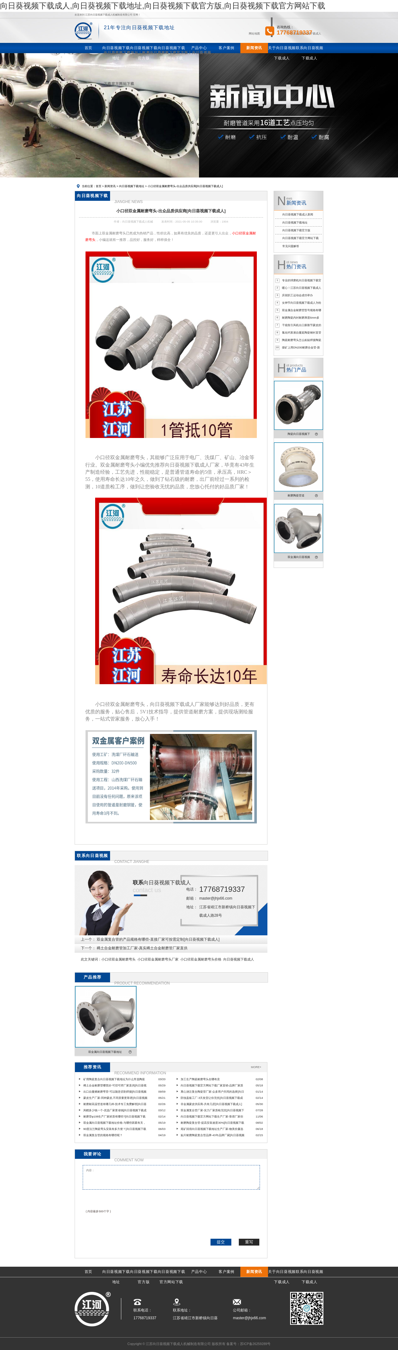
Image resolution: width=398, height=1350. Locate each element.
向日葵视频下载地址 (131, 186)
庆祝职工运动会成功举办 (297, 295)
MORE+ (256, 1067)
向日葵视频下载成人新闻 (297, 214)
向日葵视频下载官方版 (296, 230)
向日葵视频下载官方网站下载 (300, 238)
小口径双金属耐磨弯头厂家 (157, 959)
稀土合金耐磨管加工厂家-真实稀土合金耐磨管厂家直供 (142, 948)
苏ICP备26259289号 (255, 1344)
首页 (98, 186)
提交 (221, 1242)
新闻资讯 (110, 186)
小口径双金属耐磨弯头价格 (200, 959)
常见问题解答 (290, 246)
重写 (249, 1242)
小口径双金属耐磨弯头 (118, 959)
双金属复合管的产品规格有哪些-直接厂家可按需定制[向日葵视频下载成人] (158, 939)
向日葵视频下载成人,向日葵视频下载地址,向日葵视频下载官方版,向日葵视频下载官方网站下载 (162, 5)
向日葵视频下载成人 (238, 959)
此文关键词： (91, 959)
